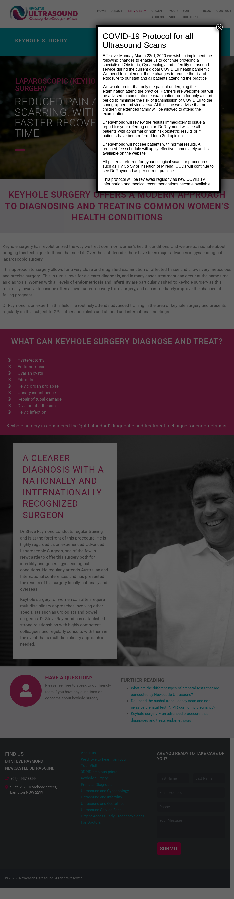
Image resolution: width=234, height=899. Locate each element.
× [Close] (219, 27)
